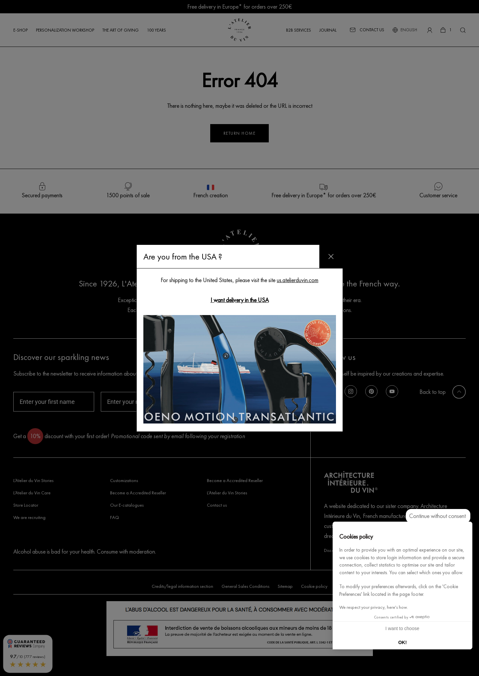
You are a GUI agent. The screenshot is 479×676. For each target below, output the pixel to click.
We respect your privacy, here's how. (373, 607)
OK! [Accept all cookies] (402, 642)
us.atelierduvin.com (297, 280)
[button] (464, 669)
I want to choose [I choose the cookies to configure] (402, 628)
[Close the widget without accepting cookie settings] (438, 516)
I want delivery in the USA (240, 300)
